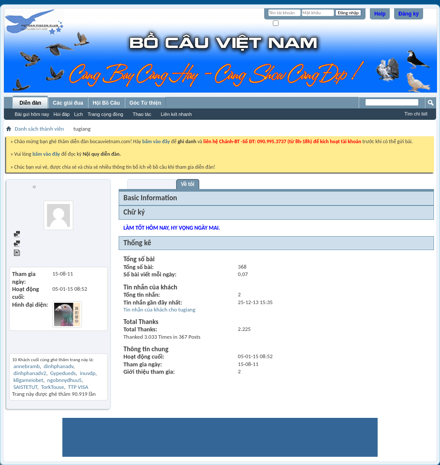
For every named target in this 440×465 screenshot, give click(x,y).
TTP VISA (78, 387)
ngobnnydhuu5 (64, 380)
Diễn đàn (30, 103)
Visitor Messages (151, 184)
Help (379, 14)
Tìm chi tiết (415, 113)
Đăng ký (408, 14)
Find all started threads (43, 244)
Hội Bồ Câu (106, 103)
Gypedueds (63, 373)
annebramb (26, 366)
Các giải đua (68, 103)
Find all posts (32, 234)
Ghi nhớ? (285, 23)
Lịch (78, 114)
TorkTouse (52, 387)
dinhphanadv (58, 366)
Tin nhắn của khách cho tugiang (159, 309)
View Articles (32, 253)
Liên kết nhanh (176, 114)
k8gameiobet (28, 380)
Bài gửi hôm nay (32, 114)
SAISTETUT (25, 387)
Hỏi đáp (61, 114)
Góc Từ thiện (145, 103)
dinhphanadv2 (29, 373)
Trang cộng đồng (105, 114)
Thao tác (142, 114)
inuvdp (87, 373)
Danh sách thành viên (39, 128)
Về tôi (187, 184)
